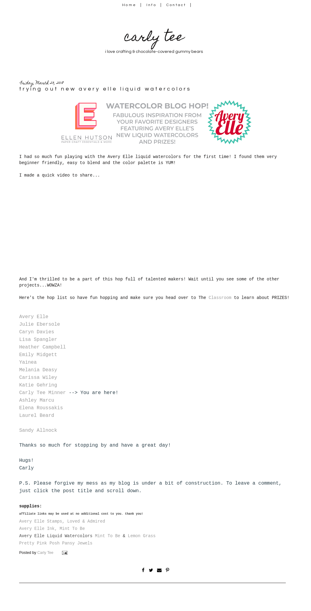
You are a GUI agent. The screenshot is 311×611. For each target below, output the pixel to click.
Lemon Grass (142, 536)
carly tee (154, 38)
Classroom (220, 297)
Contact (176, 5)
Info (151, 5)
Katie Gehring (38, 385)
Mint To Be (107, 536)
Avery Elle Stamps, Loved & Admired (62, 521)
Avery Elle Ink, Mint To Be (52, 528)
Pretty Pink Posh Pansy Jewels (55, 543)
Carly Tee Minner (42, 393)
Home (129, 5)
